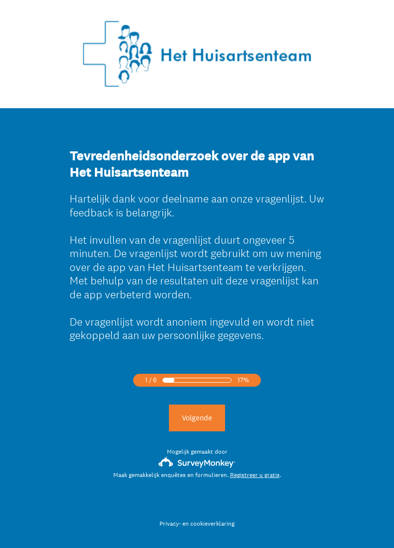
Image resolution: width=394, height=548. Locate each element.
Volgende (197, 417)
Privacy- (170, 524)
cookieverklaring (212, 524)
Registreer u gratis (255, 475)
